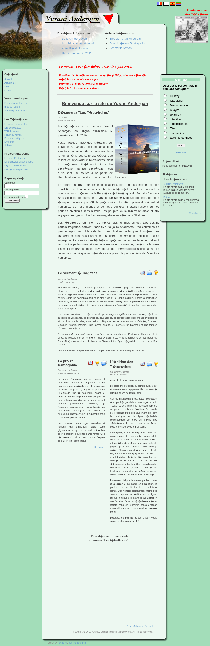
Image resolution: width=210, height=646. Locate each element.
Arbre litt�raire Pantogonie (127, 43)
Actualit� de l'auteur (75, 48)
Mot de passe (11, 189)
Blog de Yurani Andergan (125, 38)
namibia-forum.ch (77, 643)
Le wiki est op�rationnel (78, 43)
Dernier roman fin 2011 (77, 53)
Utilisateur (9, 182)
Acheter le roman (120, 48)
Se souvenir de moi (14, 197)
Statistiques (195, 213)
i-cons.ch (62, 643)
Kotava (167, 197)
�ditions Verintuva (173, 183)
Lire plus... (99, 447)
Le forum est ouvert (74, 38)
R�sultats (181, 152)
